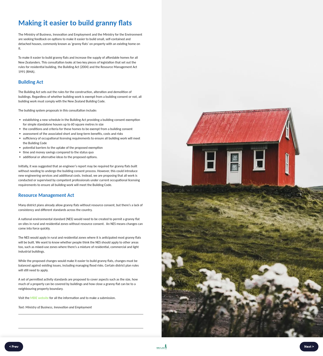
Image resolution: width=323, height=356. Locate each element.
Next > (309, 347)
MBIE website (39, 298)
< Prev (14, 347)
